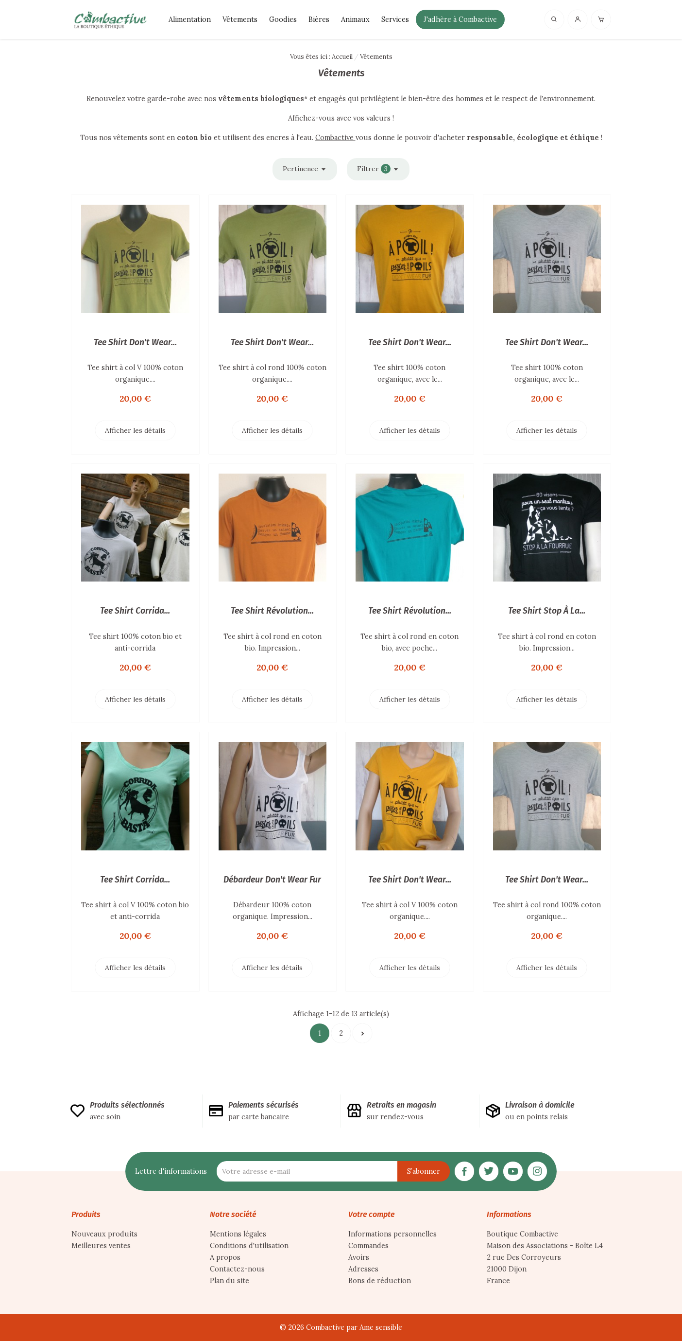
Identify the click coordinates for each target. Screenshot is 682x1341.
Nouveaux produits (104, 1234)
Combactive (335, 137)
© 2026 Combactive (313, 1327)
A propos (225, 1257)
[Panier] (601, 19)
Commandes (368, 1245)
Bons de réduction (379, 1280)
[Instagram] (537, 1170)
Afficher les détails (135, 430)
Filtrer (378, 169)
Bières (318, 19)
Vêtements (239, 19)
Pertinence (305, 169)
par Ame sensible (374, 1327)
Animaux (355, 19)
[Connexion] (577, 19)
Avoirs (358, 1257)
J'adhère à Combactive (460, 19)
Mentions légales (238, 1234)
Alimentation (190, 19)
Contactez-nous (237, 1269)
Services (395, 19)
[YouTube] (513, 1170)
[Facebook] (464, 1170)
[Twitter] (488, 1170)
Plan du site (229, 1280)
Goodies (283, 19)
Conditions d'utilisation (249, 1245)
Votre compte (371, 1214)
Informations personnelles (392, 1234)
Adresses (363, 1269)
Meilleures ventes (101, 1245)
